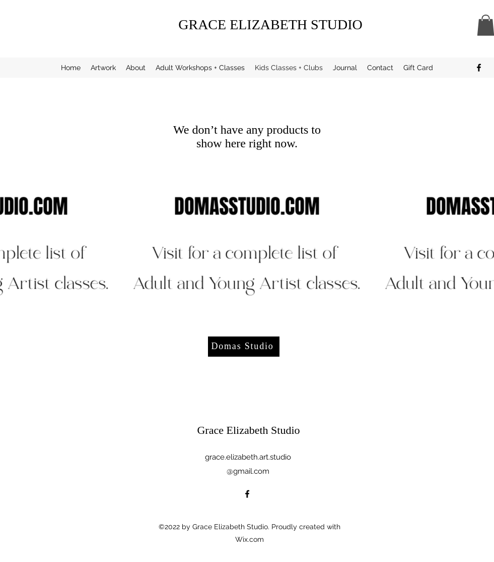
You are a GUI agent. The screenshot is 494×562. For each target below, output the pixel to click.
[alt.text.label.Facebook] (479, 68)
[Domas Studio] (243, 346)
